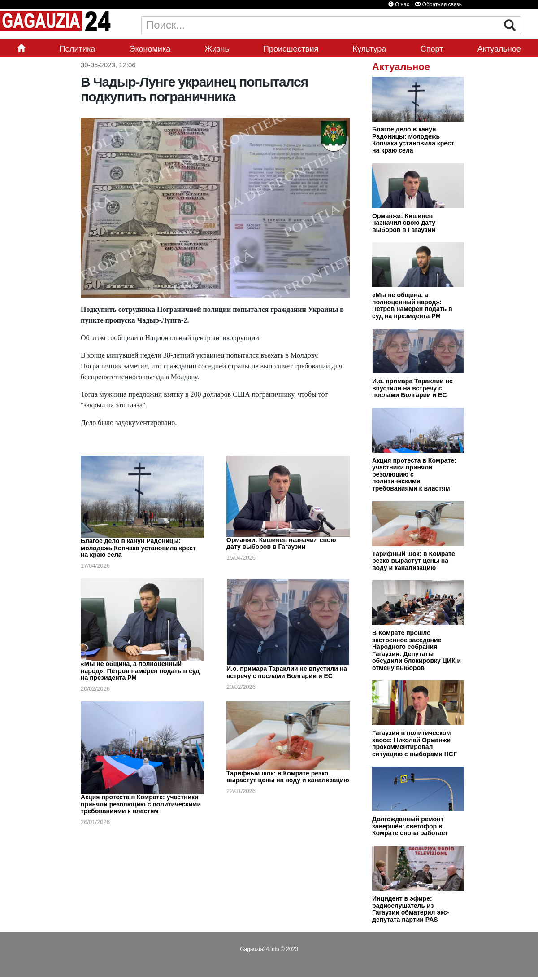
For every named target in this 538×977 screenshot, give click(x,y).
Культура (369, 48)
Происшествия (290, 48)
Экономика (150, 48)
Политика (77, 48)
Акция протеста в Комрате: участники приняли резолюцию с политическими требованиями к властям (141, 804)
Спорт (432, 48)
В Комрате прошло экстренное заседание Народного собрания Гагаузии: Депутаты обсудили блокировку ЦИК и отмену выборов (416, 650)
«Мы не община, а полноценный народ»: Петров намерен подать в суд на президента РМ (140, 670)
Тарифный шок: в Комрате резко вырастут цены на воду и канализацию (287, 777)
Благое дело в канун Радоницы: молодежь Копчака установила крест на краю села (138, 547)
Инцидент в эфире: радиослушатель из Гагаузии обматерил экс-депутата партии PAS (410, 909)
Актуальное (499, 48)
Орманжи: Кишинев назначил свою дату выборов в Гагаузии (281, 543)
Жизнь (217, 48)
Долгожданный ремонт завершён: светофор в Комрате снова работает (410, 826)
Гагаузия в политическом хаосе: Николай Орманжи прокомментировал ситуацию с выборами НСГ (414, 743)
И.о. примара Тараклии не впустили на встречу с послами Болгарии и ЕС (286, 672)
